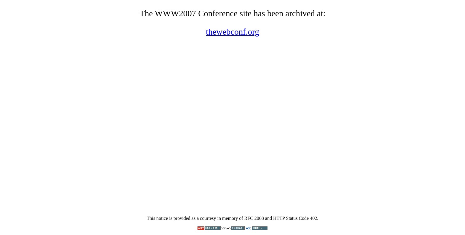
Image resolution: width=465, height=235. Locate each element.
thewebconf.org (232, 31)
